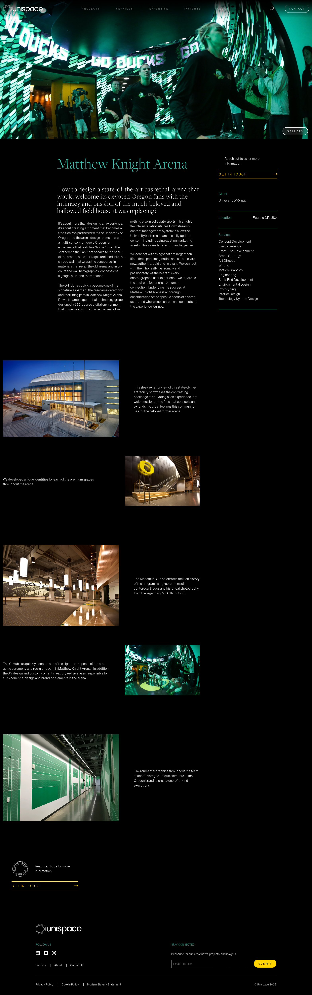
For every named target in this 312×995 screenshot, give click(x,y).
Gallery (295, 131)
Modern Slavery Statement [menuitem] (104, 984)
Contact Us (77, 965)
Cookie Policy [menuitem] (70, 984)
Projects (91, 8)
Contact (297, 8)
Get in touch (233, 174)
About (58, 965)
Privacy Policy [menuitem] (45, 984)
